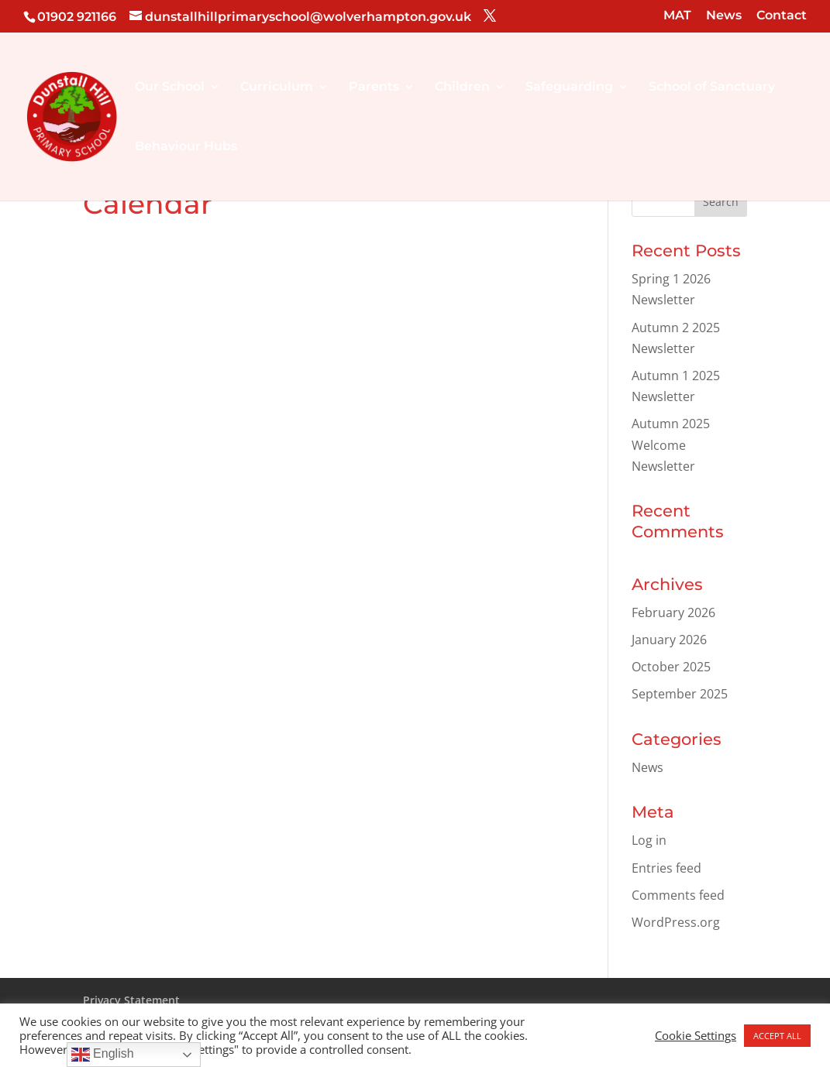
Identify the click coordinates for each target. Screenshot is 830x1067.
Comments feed (678, 895)
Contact (781, 15)
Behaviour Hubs (186, 147)
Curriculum (276, 87)
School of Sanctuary (712, 87)
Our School (170, 87)
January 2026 (669, 639)
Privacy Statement (131, 1000)
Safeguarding (569, 87)
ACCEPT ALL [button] (777, 1035)
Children (462, 87)
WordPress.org (676, 922)
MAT (677, 15)
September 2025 (680, 693)
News (724, 15)
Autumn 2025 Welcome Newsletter (671, 444)
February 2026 (673, 612)
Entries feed (666, 868)
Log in (649, 840)
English (102, 1054)
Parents (374, 87)
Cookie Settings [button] (695, 1035)
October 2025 (671, 666)
